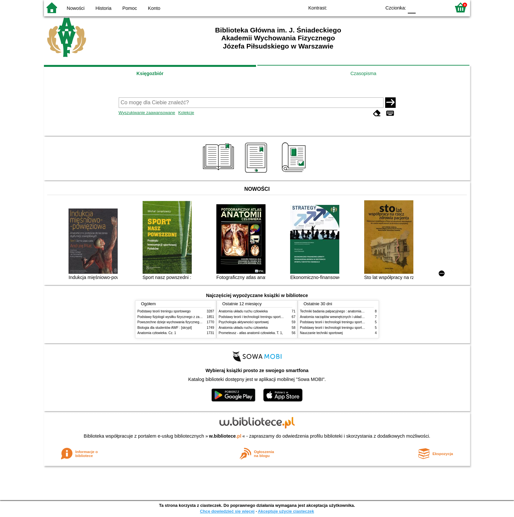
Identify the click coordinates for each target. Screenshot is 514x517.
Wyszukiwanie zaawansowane (147, 112)
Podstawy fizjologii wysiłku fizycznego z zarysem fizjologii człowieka (186, 317)
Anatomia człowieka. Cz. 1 (156, 333)
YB (361, 7)
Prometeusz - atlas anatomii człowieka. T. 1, (251, 333)
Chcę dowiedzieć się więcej (227, 511)
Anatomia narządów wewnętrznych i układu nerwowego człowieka (348, 317)
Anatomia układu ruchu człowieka (243, 311)
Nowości (76, 8)
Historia (103, 8)
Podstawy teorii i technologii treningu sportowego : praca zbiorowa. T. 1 (352, 322)
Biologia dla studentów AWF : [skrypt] (164, 327)
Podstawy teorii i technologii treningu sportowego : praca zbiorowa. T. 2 (271, 317)
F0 (411, 7)
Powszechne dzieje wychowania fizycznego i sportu (175, 322)
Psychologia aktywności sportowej (243, 322)
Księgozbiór (149, 73)
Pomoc (129, 8)
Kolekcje (186, 112)
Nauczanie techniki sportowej (321, 333)
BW (348, 7)
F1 (423, 7)
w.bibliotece (225, 436)
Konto (154, 8)
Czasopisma (363, 73)
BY (374, 7)
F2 (438, 7)
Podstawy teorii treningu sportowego (163, 311)
